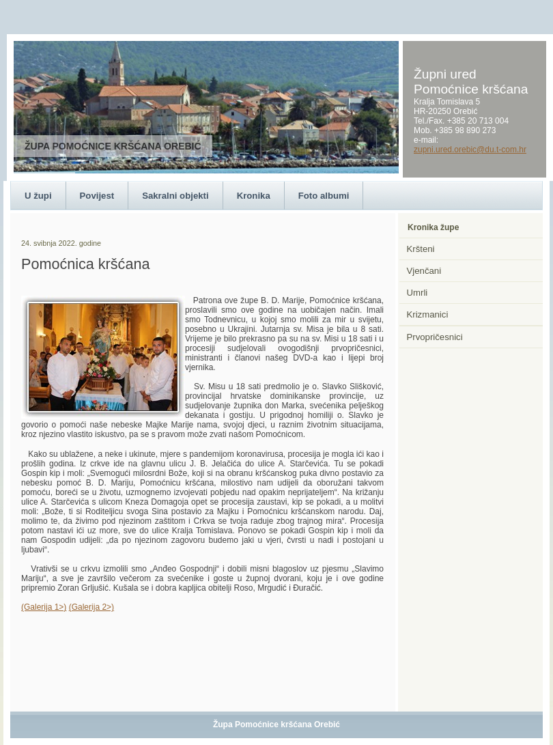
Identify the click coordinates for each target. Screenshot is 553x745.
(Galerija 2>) (91, 607)
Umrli (417, 292)
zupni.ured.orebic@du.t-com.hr (470, 149)
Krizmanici (428, 314)
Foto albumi (324, 196)
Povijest (97, 196)
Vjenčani (424, 271)
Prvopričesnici (435, 337)
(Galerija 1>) (43, 607)
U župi (38, 196)
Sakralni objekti (175, 196)
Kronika (253, 196)
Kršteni (421, 249)
